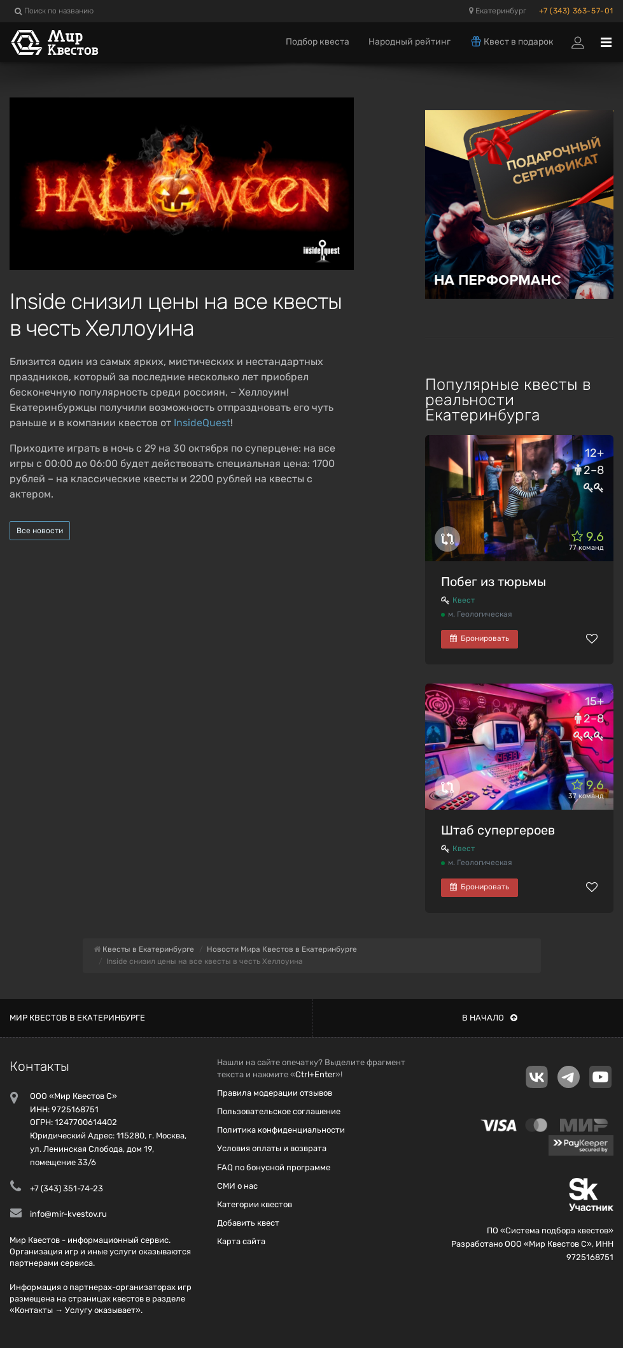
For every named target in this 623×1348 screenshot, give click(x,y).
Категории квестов (254, 1204)
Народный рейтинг (409, 41)
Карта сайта (241, 1241)
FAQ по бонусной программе (273, 1167)
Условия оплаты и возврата (271, 1148)
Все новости (40, 530)
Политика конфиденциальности (281, 1130)
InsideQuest (202, 423)
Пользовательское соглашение (278, 1111)
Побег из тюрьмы (493, 581)
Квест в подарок (512, 41)
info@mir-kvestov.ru (68, 1214)
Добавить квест (248, 1223)
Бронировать (479, 638)
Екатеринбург (497, 10)
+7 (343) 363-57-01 (576, 10)
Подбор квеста (317, 41)
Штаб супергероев (498, 830)
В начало (489, 1017)
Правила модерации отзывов (274, 1093)
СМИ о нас (237, 1186)
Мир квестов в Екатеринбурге (77, 1017)
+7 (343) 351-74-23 (66, 1188)
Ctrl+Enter (315, 1074)
